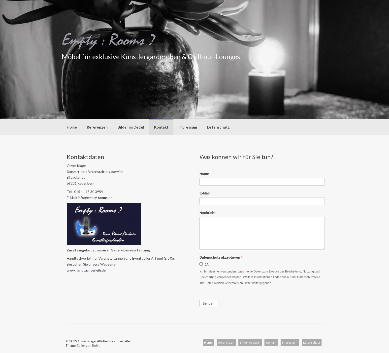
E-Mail (204, 193)
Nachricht (207, 213)
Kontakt (161, 127)
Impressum (187, 127)
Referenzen (97, 127)
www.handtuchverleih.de (86, 270)
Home (72, 127)
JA (204, 264)
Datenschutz (218, 127)
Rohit (96, 346)
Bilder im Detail (131, 127)
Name (204, 174)
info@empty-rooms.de (95, 197)
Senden (208, 303)
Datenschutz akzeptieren (221, 257)
